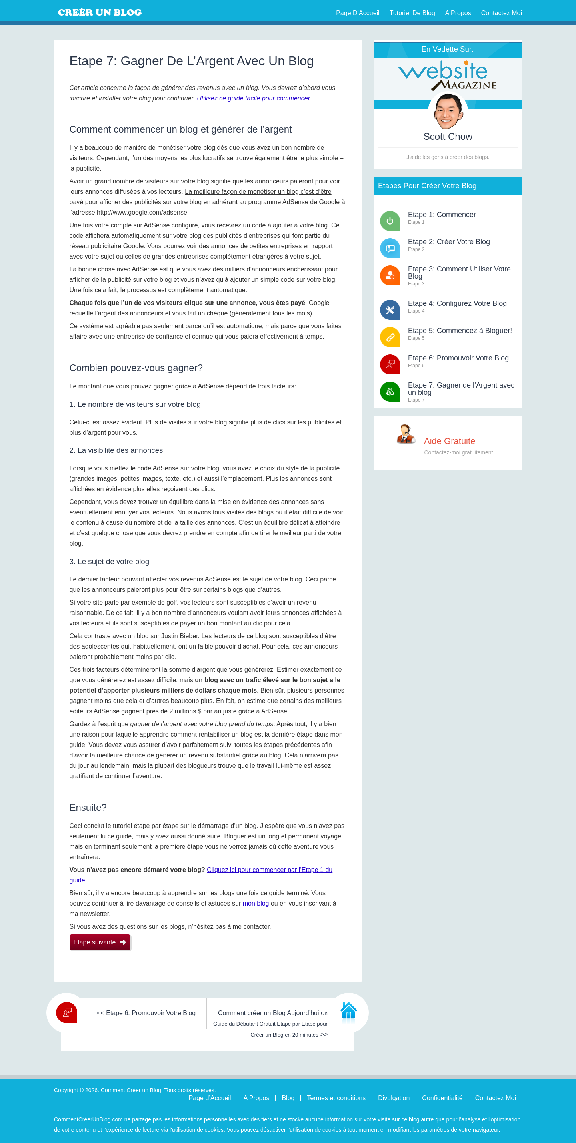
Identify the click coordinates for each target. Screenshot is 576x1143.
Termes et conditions (336, 1098)
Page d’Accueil (358, 13)
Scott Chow (448, 136)
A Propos (458, 13)
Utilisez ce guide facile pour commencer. (254, 98)
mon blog (256, 903)
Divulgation (394, 1098)
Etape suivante (100, 942)
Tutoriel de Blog (412, 13)
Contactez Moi (501, 13)
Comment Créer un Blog (118, 12)
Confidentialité (442, 1098)
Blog (288, 1098)
